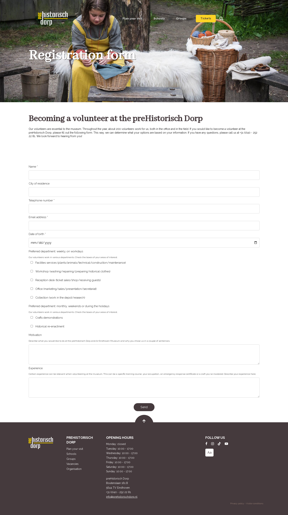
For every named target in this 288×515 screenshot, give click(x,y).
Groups (181, 18)
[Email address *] (144, 225)
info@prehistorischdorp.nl (121, 496)
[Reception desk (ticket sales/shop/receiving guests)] (32, 280)
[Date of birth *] (144, 243)
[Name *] (144, 175)
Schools (159, 18)
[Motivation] (144, 354)
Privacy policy (237, 503)
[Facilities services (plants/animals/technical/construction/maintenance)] (32, 262)
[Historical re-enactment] (32, 326)
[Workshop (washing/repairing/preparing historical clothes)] (32, 271)
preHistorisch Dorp (53, 18)
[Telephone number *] (144, 208)
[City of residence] (144, 192)
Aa (209, 452)
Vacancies (72, 463)
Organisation (74, 468)
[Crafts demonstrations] (32, 317)
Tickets (206, 18)
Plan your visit (132, 18)
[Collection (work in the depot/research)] (32, 297)
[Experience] (144, 388)
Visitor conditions (254, 503)
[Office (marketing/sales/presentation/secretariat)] (32, 288)
